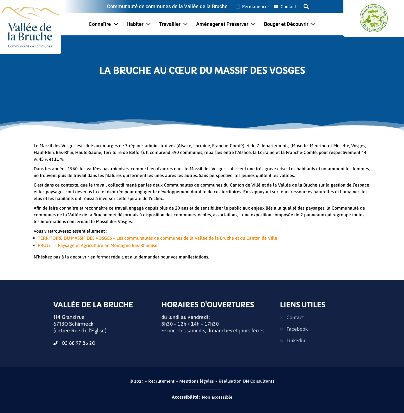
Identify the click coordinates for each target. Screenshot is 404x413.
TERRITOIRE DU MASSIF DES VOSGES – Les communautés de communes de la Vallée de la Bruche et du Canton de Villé (157, 237)
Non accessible (202, 397)
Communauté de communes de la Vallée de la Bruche (167, 6)
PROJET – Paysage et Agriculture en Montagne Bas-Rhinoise (97, 245)
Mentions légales (196, 381)
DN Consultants (259, 381)
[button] (306, 6)
